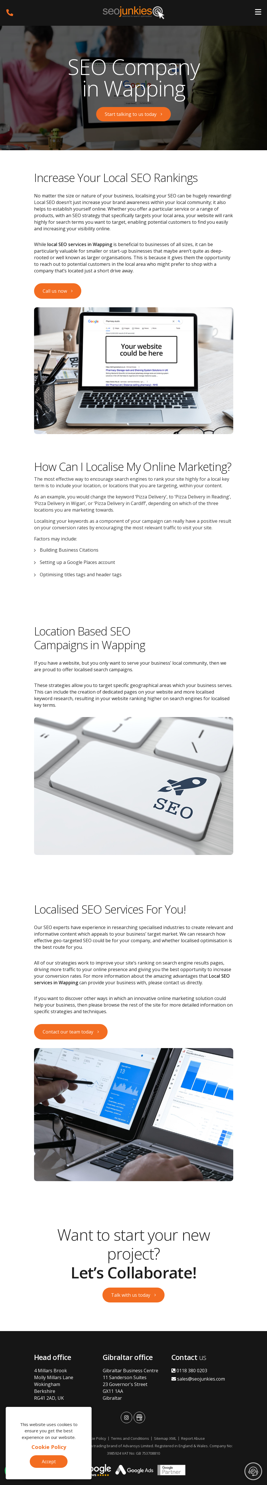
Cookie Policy (48, 1447)
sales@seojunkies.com (198, 1379)
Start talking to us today (131, 114)
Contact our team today (68, 1032)
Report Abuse (193, 1438)
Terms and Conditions (130, 1438)
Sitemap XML (165, 1438)
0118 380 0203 (189, 1370)
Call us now (55, 291)
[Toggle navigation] (258, 13)
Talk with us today (130, 1295)
